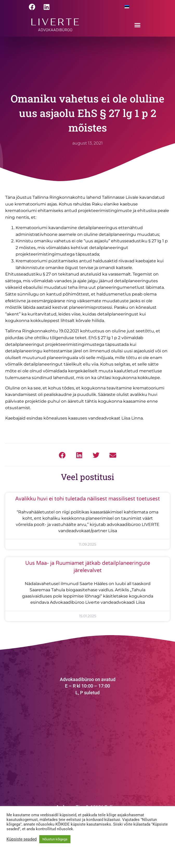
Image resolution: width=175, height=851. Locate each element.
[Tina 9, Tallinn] (87, 747)
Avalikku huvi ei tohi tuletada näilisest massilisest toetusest (87, 499)
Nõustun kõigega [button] (54, 839)
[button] (137, 25)
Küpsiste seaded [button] (22, 839)
